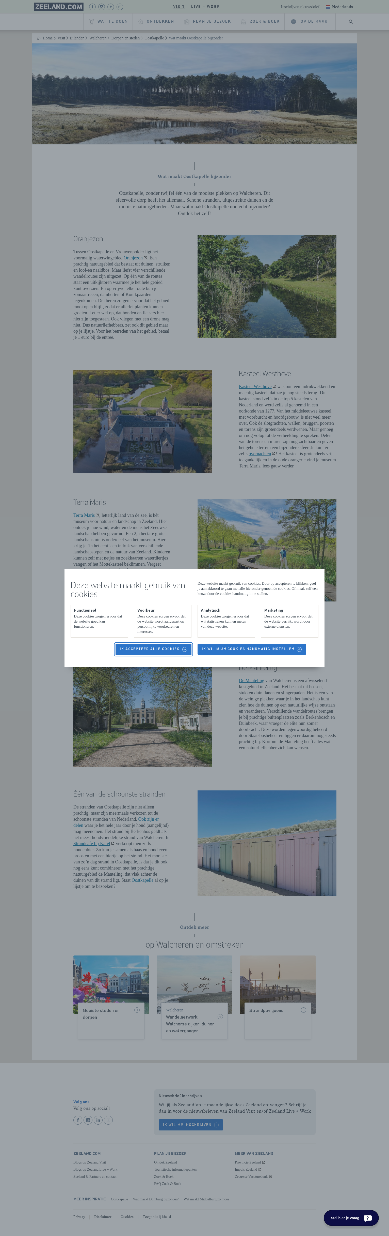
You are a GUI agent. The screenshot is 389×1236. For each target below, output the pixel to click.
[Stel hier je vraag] (351, 1218)
